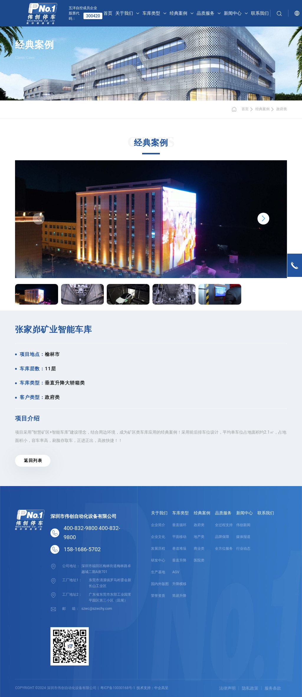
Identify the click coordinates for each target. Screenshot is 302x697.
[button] (263, 218)
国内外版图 (160, 584)
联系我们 (265, 513)
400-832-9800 (81, 528)
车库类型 (180, 513)
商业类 (199, 548)
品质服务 (223, 513)
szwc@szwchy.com (96, 608)
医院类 (199, 560)
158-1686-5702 (82, 549)
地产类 (199, 537)
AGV (175, 572)
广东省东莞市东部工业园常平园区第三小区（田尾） (110, 597)
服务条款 (273, 688)
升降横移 (179, 584)
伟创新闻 (243, 525)
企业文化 (158, 537)
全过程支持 (224, 525)
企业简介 (158, 525)
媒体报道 (243, 537)
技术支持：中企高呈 (152, 688)
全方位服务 (224, 548)
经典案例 (262, 109)
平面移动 (179, 537)
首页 (240, 109)
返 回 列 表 (32, 460)
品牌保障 (222, 537)
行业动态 (243, 548)
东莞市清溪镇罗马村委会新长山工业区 (110, 583)
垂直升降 (179, 560)
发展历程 (158, 548)
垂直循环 (179, 525)
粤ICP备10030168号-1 (117, 688)
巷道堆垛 (179, 548)
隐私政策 (250, 688)
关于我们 (159, 513)
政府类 (281, 109)
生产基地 (158, 572)
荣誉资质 (158, 596)
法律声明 (227, 688)
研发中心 (158, 560)
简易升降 (179, 596)
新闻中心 (244, 513)
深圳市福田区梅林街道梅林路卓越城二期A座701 (106, 569)
